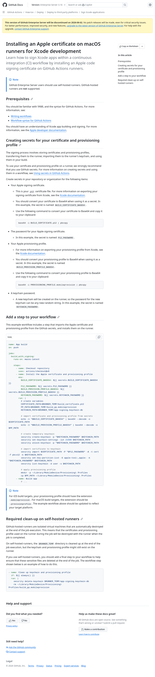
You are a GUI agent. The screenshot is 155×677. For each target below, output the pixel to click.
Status (49, 665)
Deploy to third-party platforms (62, 12)
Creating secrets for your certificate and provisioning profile (52, 142)
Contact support (15, 651)
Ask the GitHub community (21, 647)
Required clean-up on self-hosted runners (44, 518)
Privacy (40, 665)
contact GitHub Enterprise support (32, 28)
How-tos (29, 12)
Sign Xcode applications (93, 12)
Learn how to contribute (89, 634)
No (24, 620)
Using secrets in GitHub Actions (51, 173)
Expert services (71, 665)
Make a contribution (93, 629)
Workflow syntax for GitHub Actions (31, 120)
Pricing (58, 665)
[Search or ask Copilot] (97, 4)
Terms (31, 665)
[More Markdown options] (142, 46)
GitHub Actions (14, 12)
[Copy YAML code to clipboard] (99, 337)
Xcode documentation (72, 195)
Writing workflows (21, 116)
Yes (12, 620)
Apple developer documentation (48, 130)
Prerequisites (19, 98)
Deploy (40, 12)
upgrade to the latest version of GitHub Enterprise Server (95, 25)
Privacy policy (12, 626)
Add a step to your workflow (33, 316)
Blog (83, 665)
